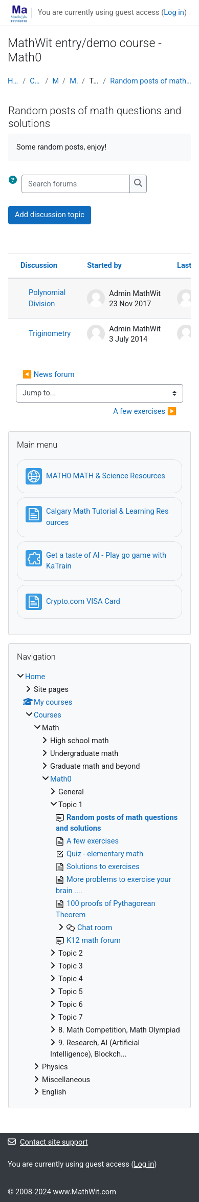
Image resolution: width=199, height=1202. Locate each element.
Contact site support (48, 1142)
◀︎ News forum (48, 374)
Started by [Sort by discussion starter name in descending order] (104, 265)
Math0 (74, 81)
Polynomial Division (47, 298)
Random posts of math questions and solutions (150, 81)
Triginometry (50, 333)
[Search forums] (75, 184)
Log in (174, 12)
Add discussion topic (49, 214)
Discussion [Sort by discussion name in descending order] (38, 265)
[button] (14, 184)
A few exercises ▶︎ (144, 411)
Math (56, 81)
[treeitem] (99, 884)
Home (13, 81)
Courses (35, 81)
